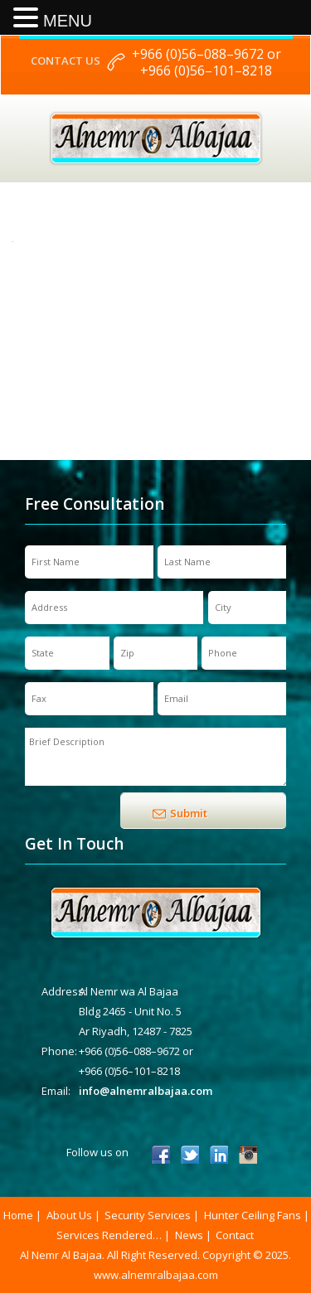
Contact (235, 1235)
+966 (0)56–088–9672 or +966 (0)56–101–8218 (206, 62)
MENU (67, 21)
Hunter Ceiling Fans (252, 1215)
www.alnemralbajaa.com (156, 1274)
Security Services (147, 1215)
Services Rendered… (109, 1235)
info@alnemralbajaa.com (145, 1090)
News (189, 1235)
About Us (69, 1215)
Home (18, 1215)
